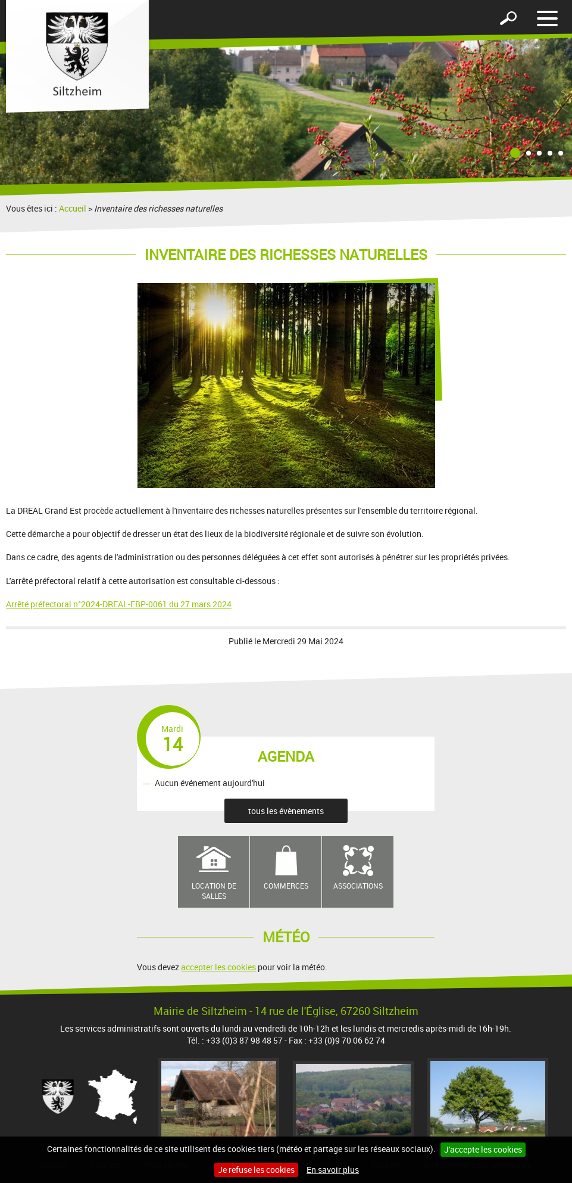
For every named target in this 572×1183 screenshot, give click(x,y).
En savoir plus (333, 1169)
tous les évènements (286, 810)
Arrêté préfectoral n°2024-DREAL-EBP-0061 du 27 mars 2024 (119, 604)
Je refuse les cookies (256, 1169)
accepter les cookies (218, 967)
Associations (358, 885)
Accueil (72, 208)
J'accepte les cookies (483, 1149)
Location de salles (214, 891)
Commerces (286, 885)
